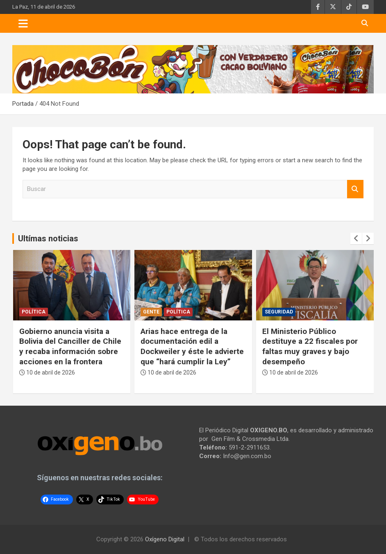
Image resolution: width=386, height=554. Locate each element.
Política (33, 312)
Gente (151, 312)
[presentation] (356, 238)
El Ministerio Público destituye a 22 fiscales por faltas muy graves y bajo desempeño (310, 346)
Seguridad (279, 312)
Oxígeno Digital (164, 539)
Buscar (355, 189)
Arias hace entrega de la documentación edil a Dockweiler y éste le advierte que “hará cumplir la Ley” (192, 346)
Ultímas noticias (48, 238)
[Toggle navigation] (23, 23)
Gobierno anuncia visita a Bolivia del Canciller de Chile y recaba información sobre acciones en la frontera (70, 346)
